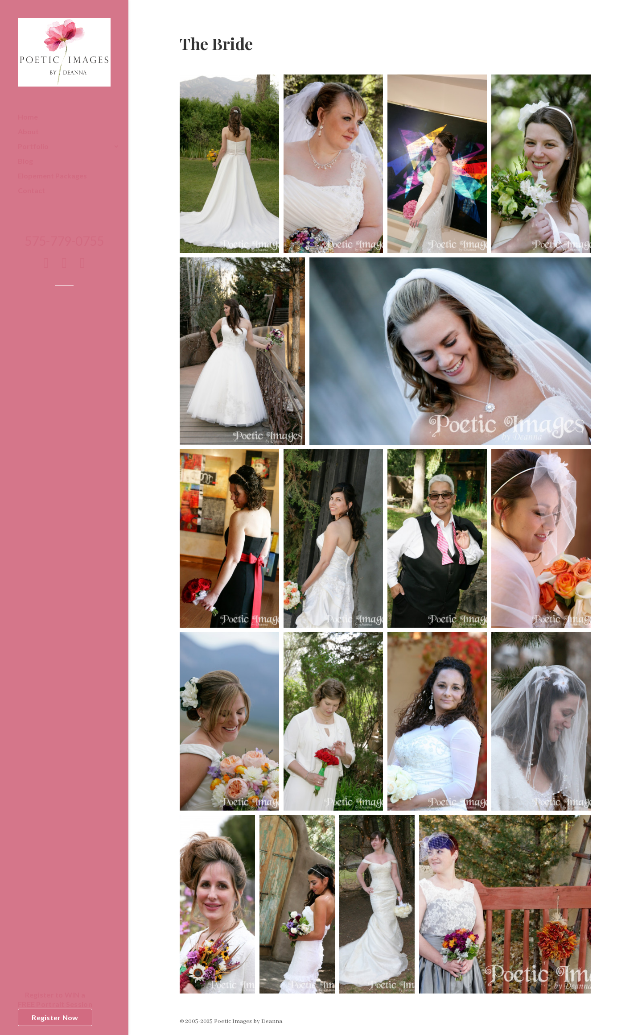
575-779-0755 (64, 243)
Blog (25, 161)
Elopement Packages (52, 176)
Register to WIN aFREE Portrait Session (55, 999)
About (28, 132)
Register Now (55, 1017)
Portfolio (33, 146)
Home (28, 117)
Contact (31, 191)
